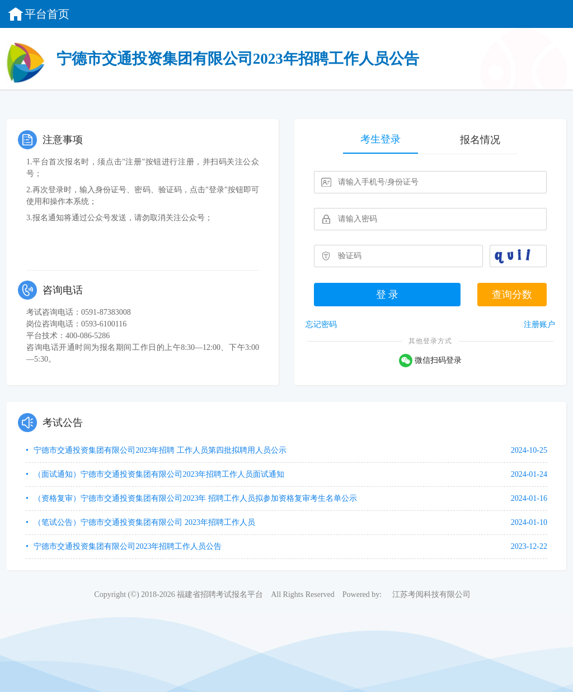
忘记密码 (321, 324)
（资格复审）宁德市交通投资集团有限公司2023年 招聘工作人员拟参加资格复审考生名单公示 (194, 498)
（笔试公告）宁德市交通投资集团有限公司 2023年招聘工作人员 (143, 522)
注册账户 (539, 324)
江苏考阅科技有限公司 (431, 594)
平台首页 (38, 14)
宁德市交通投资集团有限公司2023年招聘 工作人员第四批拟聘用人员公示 (159, 450)
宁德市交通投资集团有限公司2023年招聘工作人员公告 (127, 546)
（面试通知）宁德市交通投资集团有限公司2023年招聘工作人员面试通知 (158, 474)
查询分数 (512, 294)
